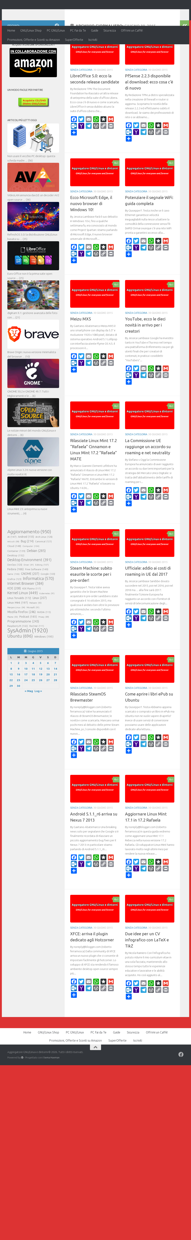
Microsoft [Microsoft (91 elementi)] (33, 631)
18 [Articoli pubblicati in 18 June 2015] (33, 698)
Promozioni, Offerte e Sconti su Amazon (33, 39)
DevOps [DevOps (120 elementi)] (14, 588)
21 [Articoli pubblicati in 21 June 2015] (55, 698)
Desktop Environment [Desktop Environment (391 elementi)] (29, 584)
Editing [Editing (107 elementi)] (42, 589)
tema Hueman (51, 1081)
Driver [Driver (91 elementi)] (29, 589)
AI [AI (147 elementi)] (11, 561)
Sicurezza (109, 30)
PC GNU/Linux (56, 30)
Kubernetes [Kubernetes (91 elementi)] (46, 617)
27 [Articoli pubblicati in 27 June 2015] (48, 704)
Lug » (38, 715)
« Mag (29, 715)
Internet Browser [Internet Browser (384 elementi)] (25, 607)
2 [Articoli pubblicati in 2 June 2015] (18, 686)
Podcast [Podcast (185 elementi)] (28, 640)
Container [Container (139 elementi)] (16, 575)
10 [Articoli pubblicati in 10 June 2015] (26, 692)
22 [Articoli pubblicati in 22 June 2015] (11, 704)
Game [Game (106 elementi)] (13, 598)
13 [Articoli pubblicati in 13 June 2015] (48, 692)
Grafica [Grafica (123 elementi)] (14, 603)
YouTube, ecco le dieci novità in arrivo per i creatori (145, 349)
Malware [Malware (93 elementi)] (35, 627)
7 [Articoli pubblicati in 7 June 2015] (55, 686)
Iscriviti (92, 39)
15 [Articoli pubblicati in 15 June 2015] (11, 698)
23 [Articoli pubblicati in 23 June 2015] (18, 704)
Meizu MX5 (80, 343)
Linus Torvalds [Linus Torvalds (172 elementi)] (19, 622)
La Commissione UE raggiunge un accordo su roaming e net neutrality (148, 470)
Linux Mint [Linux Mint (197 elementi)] (17, 626)
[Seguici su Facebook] (57, 49)
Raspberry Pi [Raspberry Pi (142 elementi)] (17, 650)
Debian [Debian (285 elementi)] (36, 574)
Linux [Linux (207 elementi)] (40, 622)
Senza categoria (81, 93)
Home (11, 30)
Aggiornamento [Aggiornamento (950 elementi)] (29, 555)
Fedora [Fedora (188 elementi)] (15, 593)
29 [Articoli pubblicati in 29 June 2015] (11, 709)
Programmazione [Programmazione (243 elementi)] (23, 645)
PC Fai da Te (78, 30)
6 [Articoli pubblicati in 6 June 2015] (48, 686)
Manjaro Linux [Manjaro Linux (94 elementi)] (16, 631)
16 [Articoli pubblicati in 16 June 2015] (18, 698)
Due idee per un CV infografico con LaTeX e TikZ (147, 963)
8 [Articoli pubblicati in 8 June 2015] (11, 692)
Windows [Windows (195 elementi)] (43, 660)
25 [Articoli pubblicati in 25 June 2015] (33, 704)
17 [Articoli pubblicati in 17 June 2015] (26, 698)
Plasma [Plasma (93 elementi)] (12, 641)
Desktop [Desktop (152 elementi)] (15, 579)
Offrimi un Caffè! (132, 30)
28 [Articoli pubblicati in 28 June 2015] (55, 704)
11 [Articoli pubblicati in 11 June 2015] (33, 692)
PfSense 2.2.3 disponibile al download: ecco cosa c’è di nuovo (149, 105)
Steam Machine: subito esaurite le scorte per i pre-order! (91, 598)
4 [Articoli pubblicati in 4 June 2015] (33, 686)
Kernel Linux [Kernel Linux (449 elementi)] (22, 617)
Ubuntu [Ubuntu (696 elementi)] (20, 660)
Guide (94, 30)
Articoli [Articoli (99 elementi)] (13, 565)
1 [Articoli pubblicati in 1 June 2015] (11, 686)
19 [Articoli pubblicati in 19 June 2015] (40, 698)
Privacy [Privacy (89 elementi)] (43, 641)
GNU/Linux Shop (31, 30)
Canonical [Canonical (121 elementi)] (43, 565)
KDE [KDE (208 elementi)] (14, 612)
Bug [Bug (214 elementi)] (27, 565)
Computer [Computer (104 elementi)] (31, 570)
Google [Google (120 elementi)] (48, 598)
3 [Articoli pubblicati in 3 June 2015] (26, 686)
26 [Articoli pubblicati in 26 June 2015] (40, 704)
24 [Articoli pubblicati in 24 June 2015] (26, 704)
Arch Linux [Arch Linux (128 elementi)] (43, 561)
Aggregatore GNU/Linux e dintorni (68, 12)
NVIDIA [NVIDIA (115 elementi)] (44, 636)
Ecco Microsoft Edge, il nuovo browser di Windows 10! (91, 227)
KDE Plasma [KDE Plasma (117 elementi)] (31, 612)
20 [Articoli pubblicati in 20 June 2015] (48, 698)
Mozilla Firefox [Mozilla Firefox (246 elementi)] (21, 636)
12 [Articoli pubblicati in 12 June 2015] (40, 692)
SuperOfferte (74, 39)
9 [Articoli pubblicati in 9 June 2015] (18, 692)
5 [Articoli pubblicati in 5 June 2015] (40, 686)
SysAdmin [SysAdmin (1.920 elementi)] (27, 654)
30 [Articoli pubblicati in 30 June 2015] (18, 709)
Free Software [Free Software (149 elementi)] (36, 593)
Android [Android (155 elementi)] (26, 561)
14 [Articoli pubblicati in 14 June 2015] (55, 692)
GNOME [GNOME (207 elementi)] (30, 597)
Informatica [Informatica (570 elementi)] (38, 602)
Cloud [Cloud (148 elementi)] (14, 570)
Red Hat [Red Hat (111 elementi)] (36, 650)
